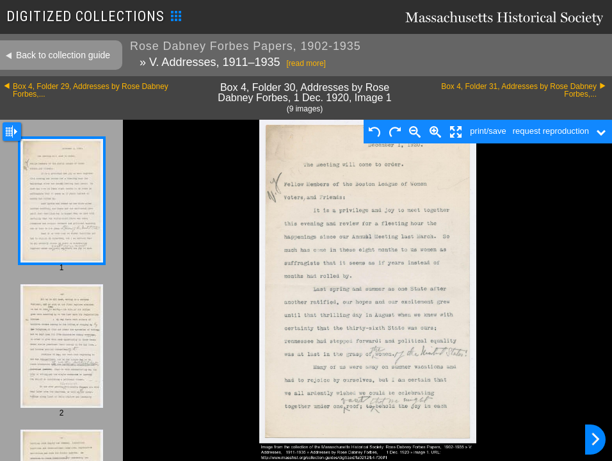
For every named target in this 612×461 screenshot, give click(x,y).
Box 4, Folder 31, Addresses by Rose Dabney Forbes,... (519, 90)
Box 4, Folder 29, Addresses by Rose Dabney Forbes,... (90, 90)
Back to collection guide (63, 55)
